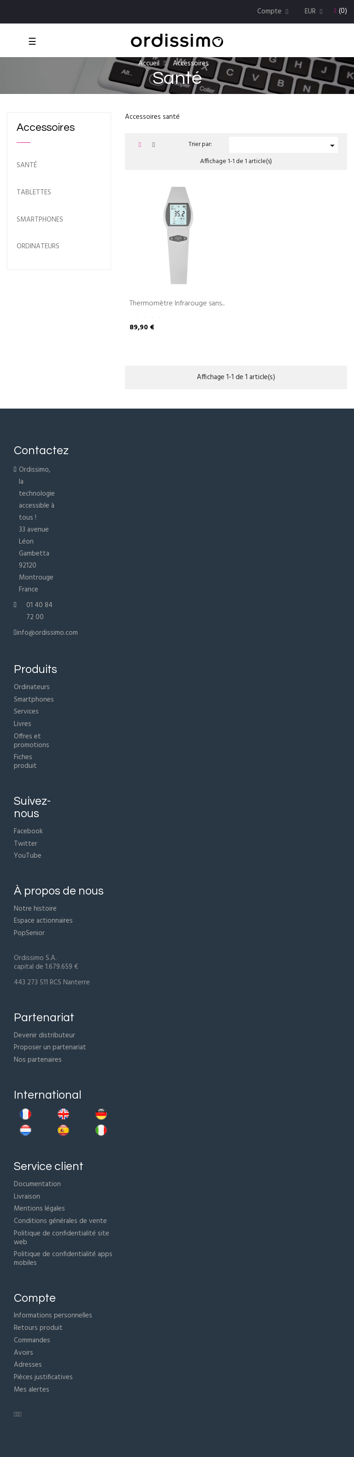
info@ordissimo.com (47, 632)
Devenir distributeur (44, 1035)
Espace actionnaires (43, 920)
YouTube (27, 855)
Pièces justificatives (43, 1377)
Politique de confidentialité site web (61, 1238)
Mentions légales (39, 1208)
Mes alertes (31, 1389)
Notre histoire (35, 908)
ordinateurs (38, 246)
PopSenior (29, 933)
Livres (22, 724)
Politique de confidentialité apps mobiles (63, 1259)
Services (26, 711)
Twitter (25, 843)
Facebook (28, 831)
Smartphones (40, 220)
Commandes (32, 1340)
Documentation (37, 1184)
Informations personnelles (53, 1315)
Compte (35, 1298)
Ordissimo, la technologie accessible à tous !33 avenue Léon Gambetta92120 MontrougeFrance (37, 529)
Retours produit (38, 1328)
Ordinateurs (32, 687)
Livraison (27, 1196)
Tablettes (34, 192)
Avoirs (23, 1352)
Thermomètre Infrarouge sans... (177, 304)
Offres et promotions (31, 741)
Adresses (28, 1364)
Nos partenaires (38, 1059)
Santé (27, 165)
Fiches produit (25, 762)
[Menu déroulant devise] (315, 11)
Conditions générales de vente (60, 1221)
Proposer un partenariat (50, 1047)
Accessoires (46, 127)
